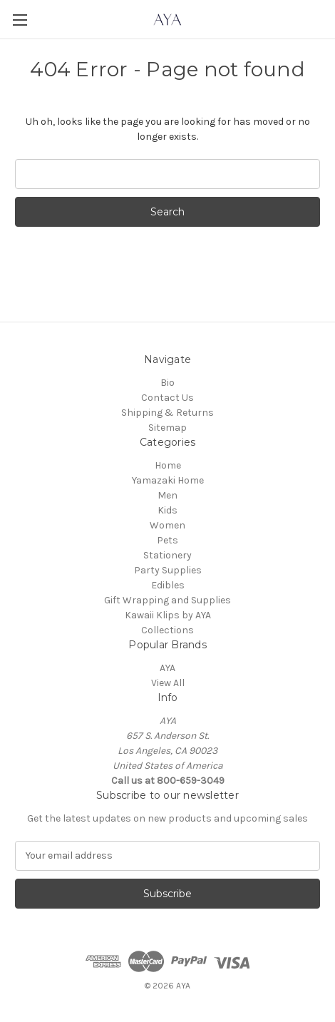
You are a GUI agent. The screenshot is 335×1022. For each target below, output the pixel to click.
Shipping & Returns (167, 413)
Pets (167, 540)
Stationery (167, 555)
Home (168, 465)
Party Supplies (168, 570)
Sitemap (167, 427)
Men (167, 495)
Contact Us (167, 398)
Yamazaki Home (168, 480)
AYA (167, 668)
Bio (167, 383)
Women (167, 525)
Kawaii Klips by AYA (168, 615)
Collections (167, 630)
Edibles (168, 585)
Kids (167, 510)
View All (168, 683)
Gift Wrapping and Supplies (167, 600)
